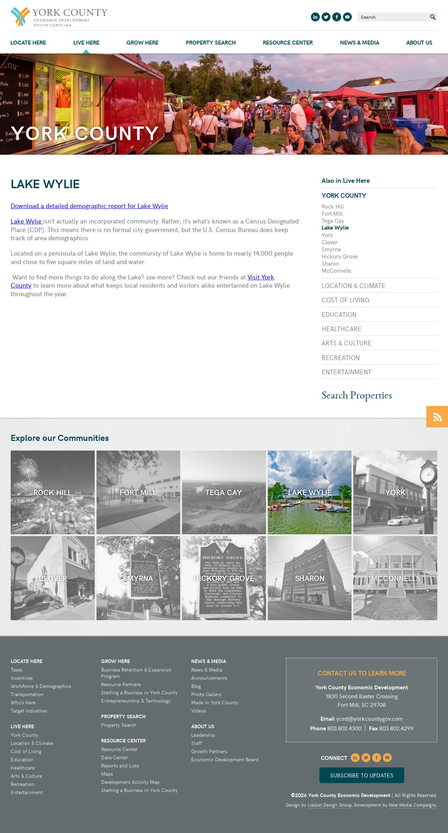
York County (344, 195)
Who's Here (23, 702)
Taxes (16, 670)
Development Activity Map (130, 782)
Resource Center (288, 42)
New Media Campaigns (412, 805)
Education (339, 314)
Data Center (114, 757)
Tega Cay (333, 220)
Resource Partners (121, 684)
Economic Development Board (225, 759)
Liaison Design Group (329, 805)
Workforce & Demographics (41, 686)
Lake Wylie (27, 220)
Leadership (203, 735)
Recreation (341, 357)
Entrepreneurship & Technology (136, 701)
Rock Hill (333, 206)
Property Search (211, 42)
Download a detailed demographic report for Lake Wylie (89, 205)
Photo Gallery (206, 694)
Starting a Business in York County (139, 692)
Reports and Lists (120, 765)
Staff (196, 743)
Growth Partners (209, 751)
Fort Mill (332, 213)
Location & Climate (353, 285)
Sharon (330, 263)
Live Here (86, 42)
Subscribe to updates (361, 775)
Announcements (209, 678)
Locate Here (28, 42)
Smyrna (331, 248)
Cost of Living (345, 299)
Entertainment (346, 371)
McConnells (336, 270)
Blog (196, 686)
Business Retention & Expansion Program (136, 673)
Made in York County (214, 702)
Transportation (27, 694)
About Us (419, 42)
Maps (107, 774)
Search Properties (357, 396)
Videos (198, 711)
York (327, 234)
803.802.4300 (344, 728)
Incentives (22, 678)
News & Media (359, 42)
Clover (330, 241)
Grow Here (142, 42)
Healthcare (341, 328)
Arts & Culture (346, 342)
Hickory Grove (340, 255)
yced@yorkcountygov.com (369, 718)
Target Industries (29, 711)
